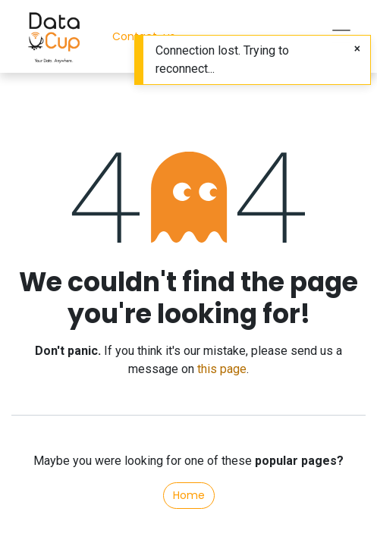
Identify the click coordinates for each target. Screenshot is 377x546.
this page (222, 369)
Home (189, 495)
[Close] (357, 49)
